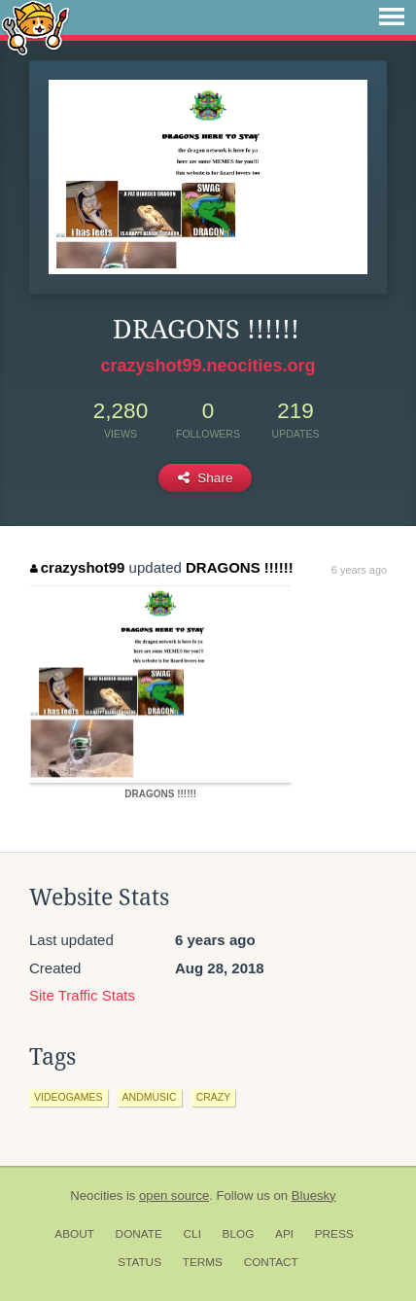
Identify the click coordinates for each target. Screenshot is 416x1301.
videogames (68, 1097)
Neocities (96, 1195)
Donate (139, 1234)
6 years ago (359, 570)
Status (139, 1262)
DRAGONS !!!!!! (240, 567)
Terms (203, 1262)
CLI (192, 1234)
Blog (239, 1234)
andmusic (149, 1097)
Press (334, 1234)
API (284, 1234)
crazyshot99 (77, 567)
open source (174, 1195)
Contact (271, 1262)
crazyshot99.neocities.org (207, 365)
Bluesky (314, 1195)
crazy (213, 1097)
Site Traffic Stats (82, 995)
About (74, 1234)
